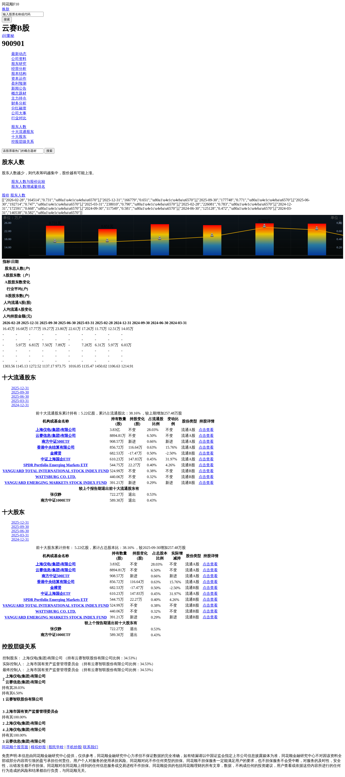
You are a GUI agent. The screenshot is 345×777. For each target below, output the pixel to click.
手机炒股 (73, 747)
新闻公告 (18, 88)
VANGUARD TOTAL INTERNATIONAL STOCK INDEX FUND (56, 471)
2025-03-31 (20, 401)
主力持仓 (18, 98)
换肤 (5, 9)
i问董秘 (8, 36)
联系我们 (90, 747)
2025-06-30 (20, 397)
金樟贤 (55, 453)
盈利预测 (18, 83)
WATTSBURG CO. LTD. (55, 477)
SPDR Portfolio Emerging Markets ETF (55, 465)
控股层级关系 (22, 142)
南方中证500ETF (56, 441)
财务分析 (18, 103)
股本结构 (18, 74)
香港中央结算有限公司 (56, 447)
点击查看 (206, 430)
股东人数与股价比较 (28, 182)
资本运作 (18, 78)
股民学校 (56, 747)
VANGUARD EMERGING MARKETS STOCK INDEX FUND (55, 483)
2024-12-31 (20, 405)
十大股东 (18, 137)
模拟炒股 (38, 747)
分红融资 (18, 108)
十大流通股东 (22, 132)
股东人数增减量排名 (28, 187)
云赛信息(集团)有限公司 (56, 436)
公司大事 (18, 113)
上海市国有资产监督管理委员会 (52, 664)
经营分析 (18, 69)
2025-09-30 (20, 392)
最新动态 (18, 54)
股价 (5, 195)
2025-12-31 (20, 388)
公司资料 (18, 59)
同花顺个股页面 (15, 747)
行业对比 (18, 118)
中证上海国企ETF (56, 459)
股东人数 (18, 127)
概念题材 (18, 93)
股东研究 (18, 64)
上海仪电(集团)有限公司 (56, 430)
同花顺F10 (10, 4)
